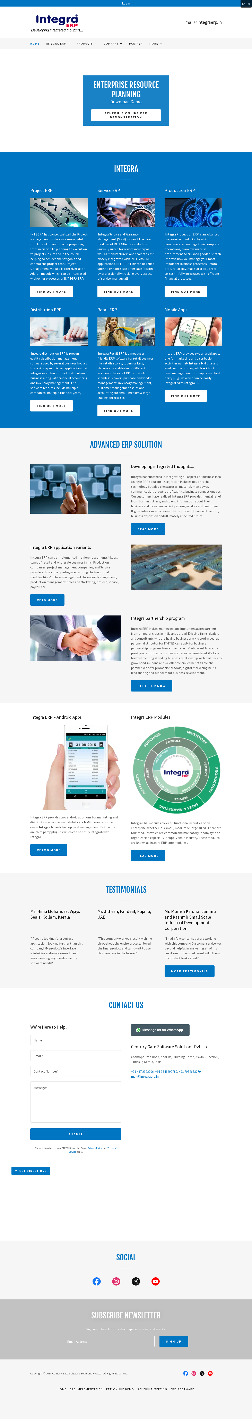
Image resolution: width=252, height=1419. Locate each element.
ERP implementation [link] (86, 1389)
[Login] (126, 3)
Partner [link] (136, 43)
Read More (47, 600)
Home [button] (62, 1389)
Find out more (51, 291)
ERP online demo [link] (120, 1389)
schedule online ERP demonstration (125, 115)
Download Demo (126, 101)
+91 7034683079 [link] (190, 1071)
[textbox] (75, 1040)
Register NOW (152, 686)
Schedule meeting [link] (152, 1389)
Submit (75, 1134)
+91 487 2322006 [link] (142, 1071)
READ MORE (148, 529)
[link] (57, 22)
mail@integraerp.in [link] (203, 22)
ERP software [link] (182, 1389)
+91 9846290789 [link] (166, 1071)
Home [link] (35, 43)
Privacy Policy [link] (95, 1148)
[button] (58, 43)
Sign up (174, 1341)
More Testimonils (189, 971)
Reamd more (49, 850)
